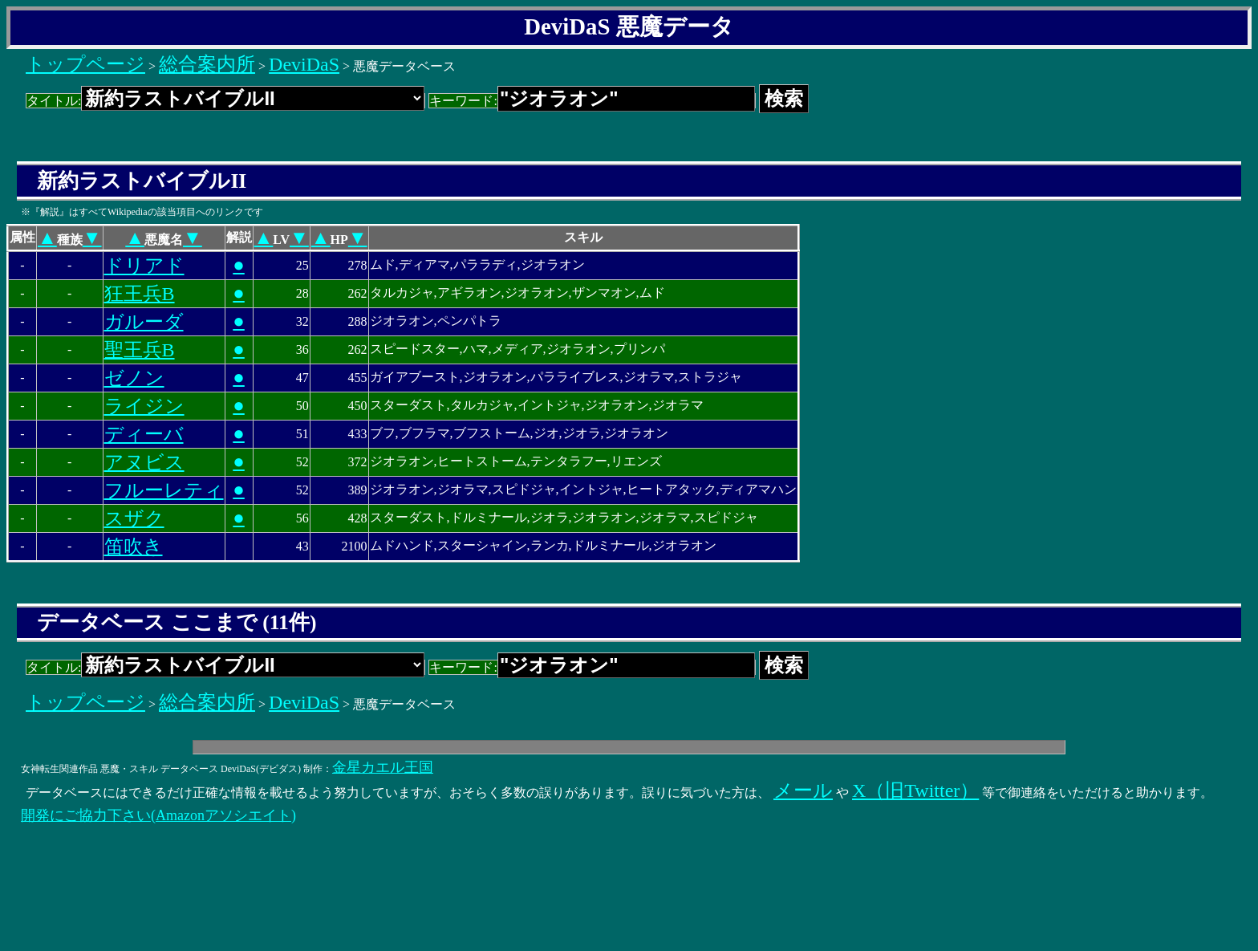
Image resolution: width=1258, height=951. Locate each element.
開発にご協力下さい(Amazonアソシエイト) (158, 815)
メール (803, 790)
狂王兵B (139, 293)
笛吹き (133, 546)
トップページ (85, 64)
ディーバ (144, 434)
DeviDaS (304, 64)
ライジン (144, 406)
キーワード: (591, 100)
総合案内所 (207, 64)
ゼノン (134, 378)
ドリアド (144, 265)
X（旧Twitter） (915, 790)
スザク (134, 518)
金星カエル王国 (382, 767)
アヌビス (144, 462)
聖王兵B (139, 349)
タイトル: (225, 100)
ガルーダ (144, 321)
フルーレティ (164, 490)
